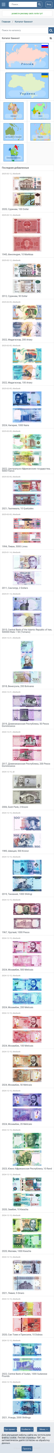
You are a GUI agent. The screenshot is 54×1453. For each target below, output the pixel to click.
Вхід (49, 4)
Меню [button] (43, 1429)
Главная (6, 21)
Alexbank (16, 174)
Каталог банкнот (24, 21)
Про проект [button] (10, 1429)
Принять (27, 1448)
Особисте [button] (26, 1429)
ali (14, 772)
